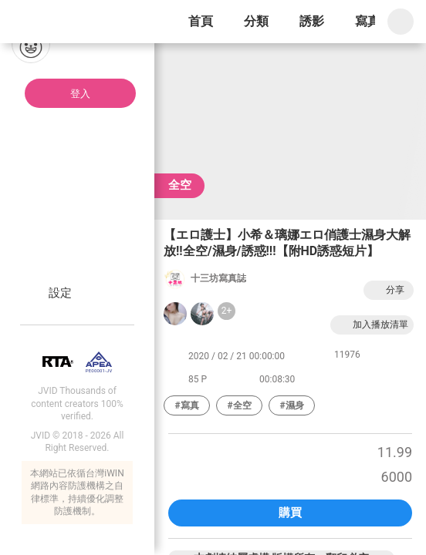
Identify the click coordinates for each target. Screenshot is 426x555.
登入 (80, 93)
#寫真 (186, 405)
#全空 (239, 405)
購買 (290, 513)
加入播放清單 (372, 325)
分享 (386, 290)
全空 (179, 185)
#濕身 (291, 405)
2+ (226, 310)
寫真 (367, 21)
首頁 (200, 21)
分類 (256, 21)
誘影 (311, 21)
